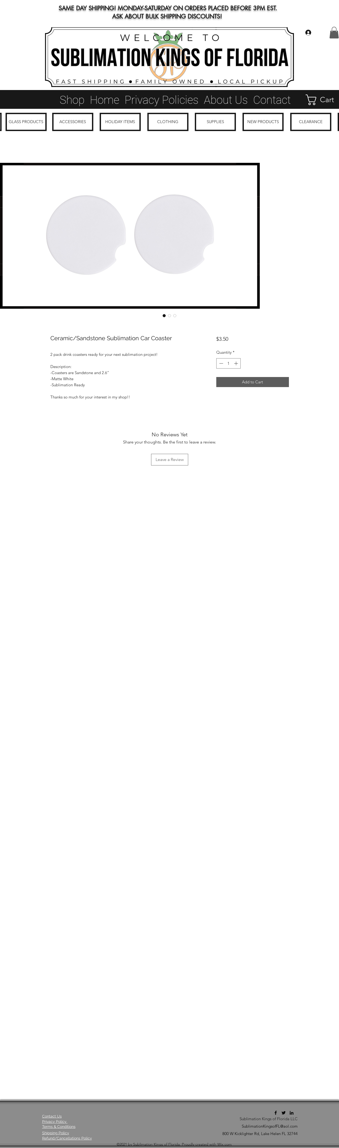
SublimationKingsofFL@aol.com (270, 1126)
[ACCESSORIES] (72, 122)
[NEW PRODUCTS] (263, 122)
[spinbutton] (228, 363)
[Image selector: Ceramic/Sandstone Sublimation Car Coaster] (164, 315)
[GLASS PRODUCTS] (26, 122)
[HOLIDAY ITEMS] (120, 122)
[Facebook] (275, 1112)
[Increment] (236, 363)
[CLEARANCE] (310, 122)
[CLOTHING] (167, 122)
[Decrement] (220, 363)
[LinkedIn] (291, 1112)
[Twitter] (283, 1112)
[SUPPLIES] (215, 122)
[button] (334, 32)
